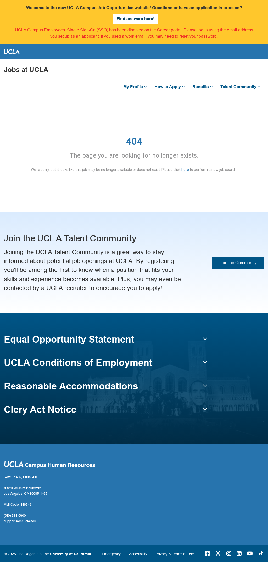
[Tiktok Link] (261, 553)
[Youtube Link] (250, 553)
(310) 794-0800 (15, 516)
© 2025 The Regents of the (47, 554)
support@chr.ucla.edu (20, 521)
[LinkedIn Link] (239, 553)
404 (134, 141)
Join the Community (238, 262)
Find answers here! (135, 19)
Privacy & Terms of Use (174, 554)
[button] (106, 341)
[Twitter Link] (218, 553)
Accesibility (138, 554)
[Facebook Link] (207, 553)
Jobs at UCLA (26, 70)
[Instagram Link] (228, 553)
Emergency (111, 554)
